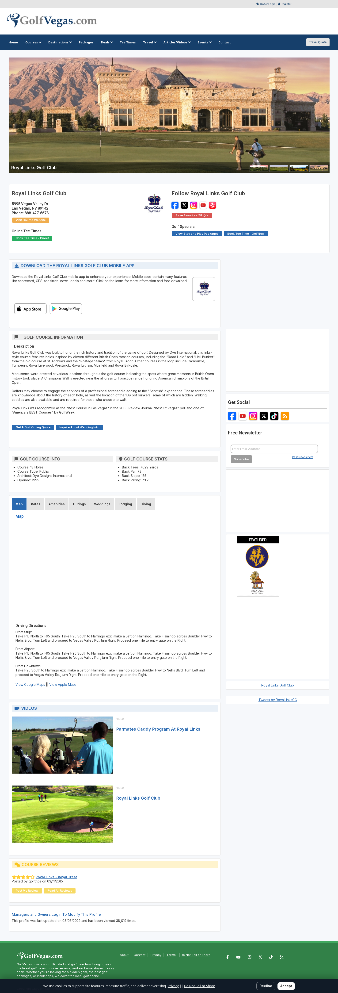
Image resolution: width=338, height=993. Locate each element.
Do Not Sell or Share (195, 955)
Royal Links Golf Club (138, 798)
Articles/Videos (176, 42)
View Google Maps (30, 684)
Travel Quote (318, 42)
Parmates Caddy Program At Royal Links (158, 729)
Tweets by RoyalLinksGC (277, 700)
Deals (106, 42)
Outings (79, 504)
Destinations (59, 42)
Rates (35, 504)
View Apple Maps (62, 684)
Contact (139, 955)
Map (19, 504)
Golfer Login (268, 4)
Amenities (57, 504)
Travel (149, 42)
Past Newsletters (302, 457)
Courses (33, 42)
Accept (286, 986)
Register (286, 4)
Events (204, 42)
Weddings (102, 504)
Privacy (156, 955)
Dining (146, 504)
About (124, 955)
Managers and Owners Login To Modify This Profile (56, 914)
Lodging (125, 504)
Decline (265, 986)
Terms (171, 955)
